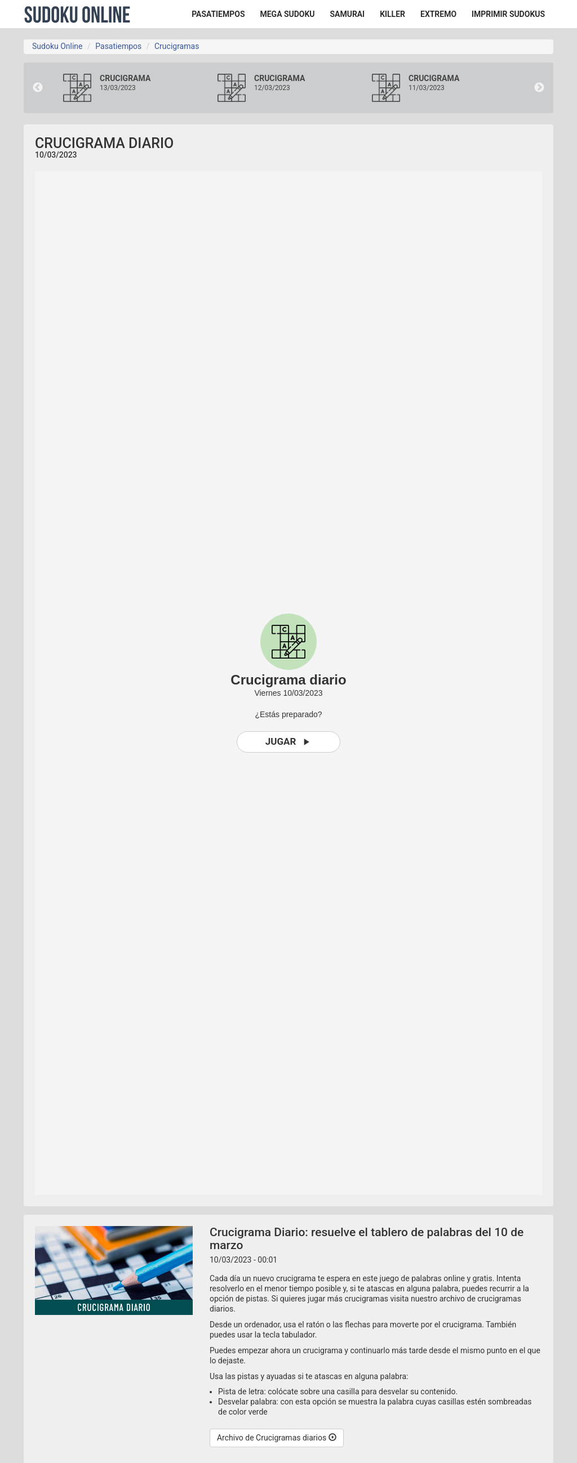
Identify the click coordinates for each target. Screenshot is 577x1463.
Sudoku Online (77, 14)
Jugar (288, 742)
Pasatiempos (118, 46)
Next (539, 87)
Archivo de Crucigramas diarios (276, 1437)
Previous (37, 87)
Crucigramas (176, 46)
